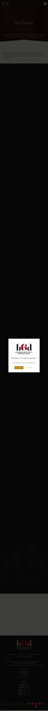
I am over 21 (19, 367)
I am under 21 (28, 367)
